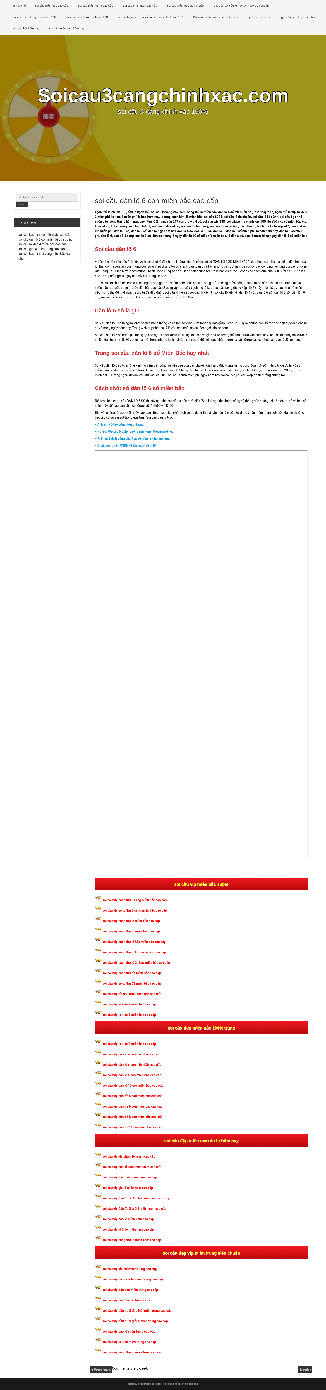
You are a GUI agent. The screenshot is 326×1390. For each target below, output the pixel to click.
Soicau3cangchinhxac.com (162, 95)
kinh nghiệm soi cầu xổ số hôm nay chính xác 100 (150, 17)
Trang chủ (19, 5)
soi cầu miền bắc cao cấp (51, 5)
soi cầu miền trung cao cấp (95, 5)
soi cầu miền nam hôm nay (66, 28)
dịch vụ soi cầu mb (260, 17)
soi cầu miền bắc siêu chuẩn (185, 5)
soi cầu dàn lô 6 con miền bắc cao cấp (45, 239)
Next (305, 1370)
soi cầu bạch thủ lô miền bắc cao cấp (44, 234)
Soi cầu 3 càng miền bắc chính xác (216, 17)
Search (21, 204)
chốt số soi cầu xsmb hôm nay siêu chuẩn (241, 5)
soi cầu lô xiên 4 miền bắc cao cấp (42, 244)
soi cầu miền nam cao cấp (140, 5)
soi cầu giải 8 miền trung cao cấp (41, 249)
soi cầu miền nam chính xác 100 (87, 17)
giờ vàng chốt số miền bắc (298, 17)
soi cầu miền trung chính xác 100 (34, 17)
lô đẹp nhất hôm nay (26, 28)
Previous (102, 1370)
